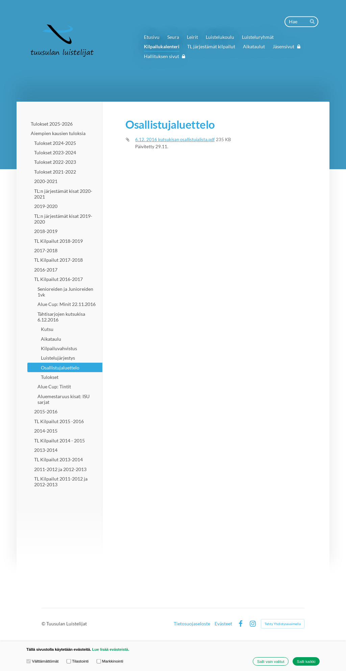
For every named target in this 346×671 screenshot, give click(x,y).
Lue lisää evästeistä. (110, 649)
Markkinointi (110, 661)
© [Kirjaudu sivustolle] (44, 623)
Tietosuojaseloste (192, 623)
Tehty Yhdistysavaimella (283, 624)
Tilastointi (78, 661)
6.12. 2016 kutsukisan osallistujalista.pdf (175, 139)
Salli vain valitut (271, 661)
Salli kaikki (306, 661)
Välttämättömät (42, 661)
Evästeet (223, 623)
